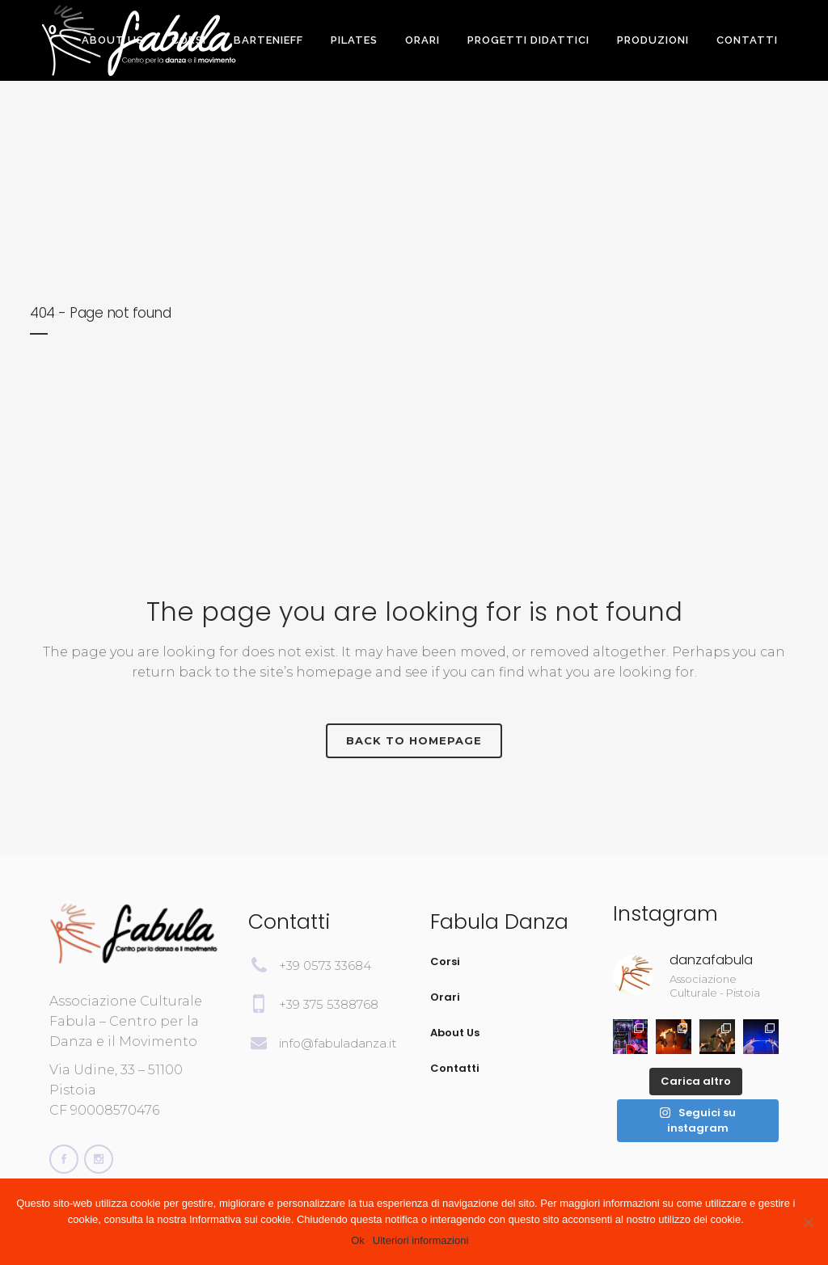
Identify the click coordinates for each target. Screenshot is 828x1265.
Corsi (445, 961)
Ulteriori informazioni (420, 1240)
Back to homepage (414, 740)
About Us (454, 1032)
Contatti (454, 1068)
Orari (445, 997)
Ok (358, 1240)
